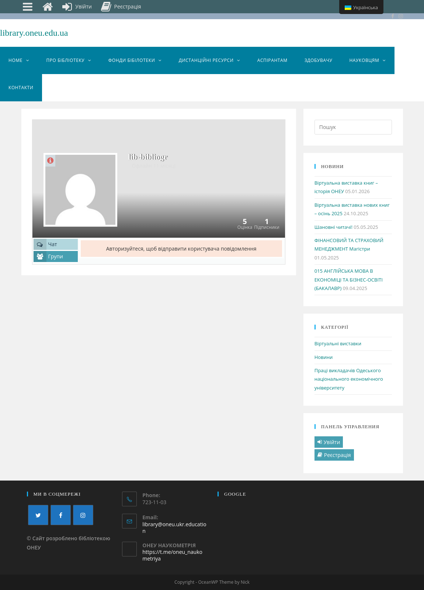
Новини (323, 357)
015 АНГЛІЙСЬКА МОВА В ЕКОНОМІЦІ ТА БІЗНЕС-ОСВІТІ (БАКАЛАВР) (348, 279)
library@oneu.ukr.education (174, 527)
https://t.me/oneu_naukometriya (172, 555)
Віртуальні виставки (337, 343)
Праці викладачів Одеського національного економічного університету (348, 379)
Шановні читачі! (333, 227)
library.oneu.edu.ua (34, 33)
